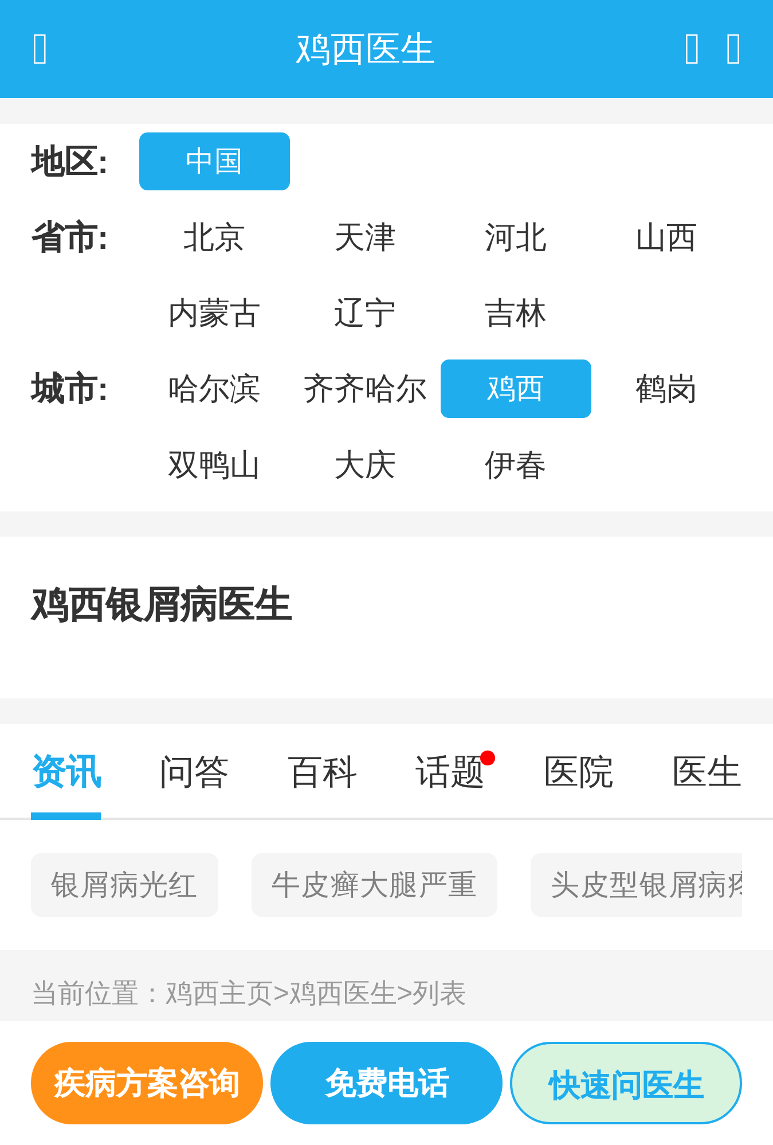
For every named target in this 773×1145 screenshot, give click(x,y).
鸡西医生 (351, 993)
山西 (666, 237)
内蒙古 (214, 312)
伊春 (516, 464)
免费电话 (387, 1083)
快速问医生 (626, 1085)
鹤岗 (666, 388)
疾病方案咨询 (147, 1083)
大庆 (365, 464)
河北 (516, 237)
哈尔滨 (214, 388)
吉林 (516, 312)
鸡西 (515, 388)
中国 (214, 161)
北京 (214, 237)
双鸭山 (214, 464)
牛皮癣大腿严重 (374, 885)
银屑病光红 (124, 885)
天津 (365, 237)
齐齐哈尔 (365, 388)
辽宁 (365, 312)
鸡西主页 (227, 993)
